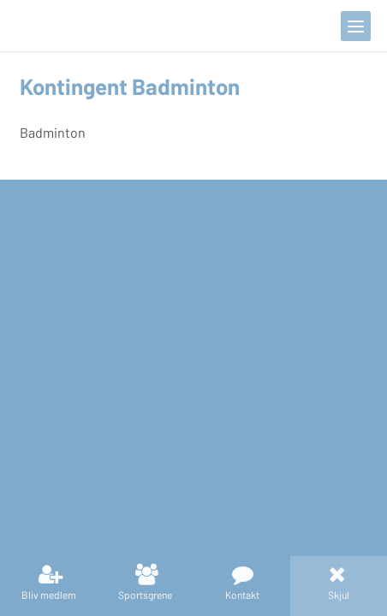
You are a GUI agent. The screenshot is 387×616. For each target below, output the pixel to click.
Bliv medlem (48, 595)
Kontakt (242, 595)
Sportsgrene (145, 595)
